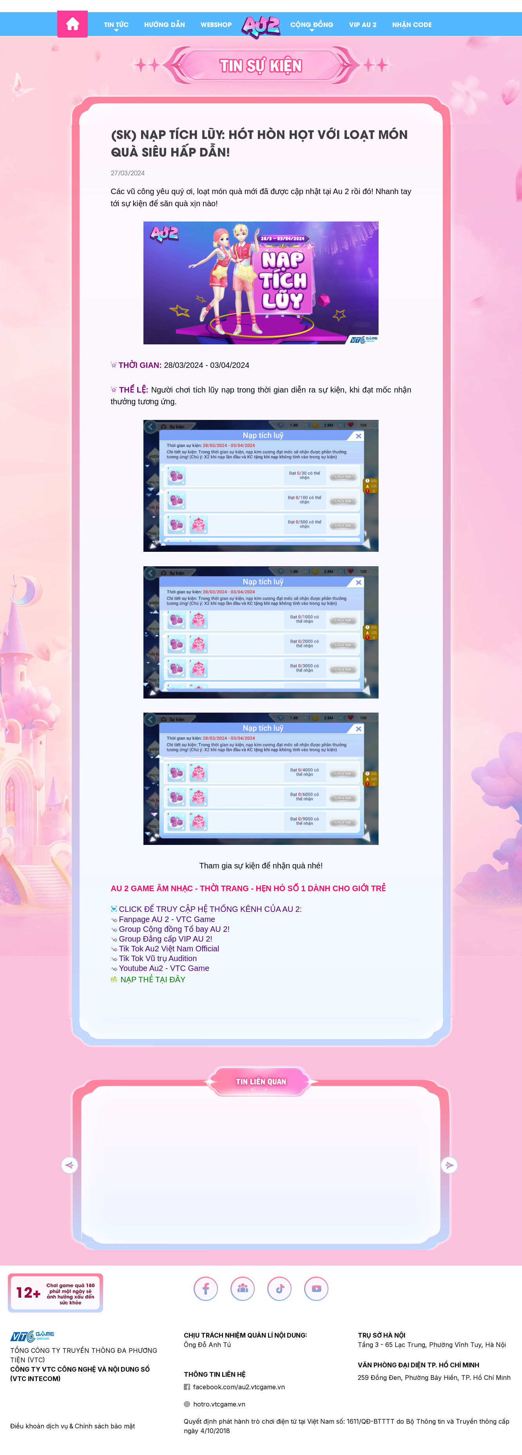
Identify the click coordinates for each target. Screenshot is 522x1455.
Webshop (216, 24)
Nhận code (411, 24)
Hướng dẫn (164, 24)
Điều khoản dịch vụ (39, 1426)
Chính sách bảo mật (105, 1426)
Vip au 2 (363, 24)
